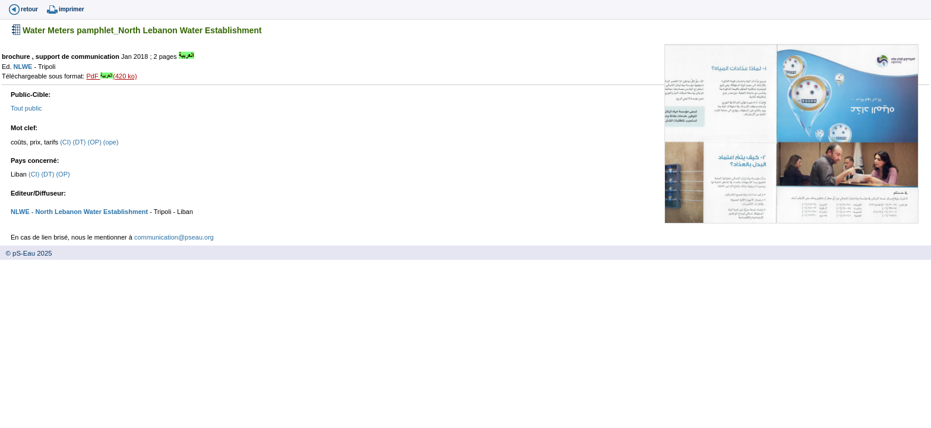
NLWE (24, 66)
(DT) (80, 142)
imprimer (71, 9)
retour (29, 9)
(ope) (111, 142)
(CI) (66, 142)
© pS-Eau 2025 (26, 253)
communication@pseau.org (174, 237)
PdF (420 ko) (111, 76)
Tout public (26, 108)
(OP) (95, 142)
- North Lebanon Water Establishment (89, 211)
